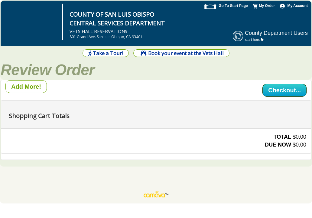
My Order (267, 6)
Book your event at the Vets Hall (181, 53)
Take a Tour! (105, 53)
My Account (297, 6)
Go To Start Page (233, 6)
